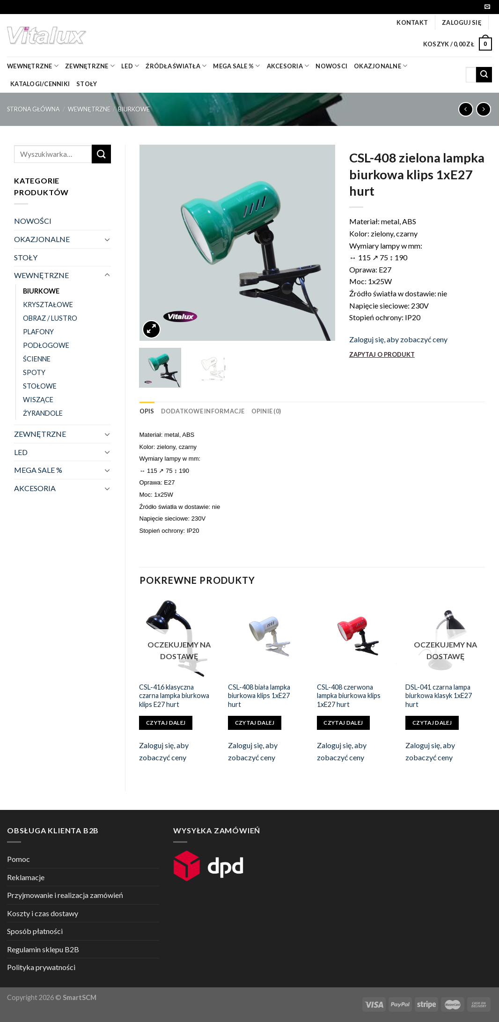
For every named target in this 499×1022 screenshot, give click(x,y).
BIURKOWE (134, 109)
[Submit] (484, 75)
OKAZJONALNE (380, 65)
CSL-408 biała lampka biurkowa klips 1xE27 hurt (259, 695)
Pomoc (18, 858)
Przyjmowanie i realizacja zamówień (65, 894)
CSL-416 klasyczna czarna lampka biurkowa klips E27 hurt (174, 695)
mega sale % (236, 65)
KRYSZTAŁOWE (48, 305)
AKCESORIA (35, 488)
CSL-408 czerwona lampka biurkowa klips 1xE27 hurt (349, 695)
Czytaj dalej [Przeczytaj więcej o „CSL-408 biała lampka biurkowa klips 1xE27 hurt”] (254, 723)
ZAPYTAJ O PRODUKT (382, 354)
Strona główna (33, 109)
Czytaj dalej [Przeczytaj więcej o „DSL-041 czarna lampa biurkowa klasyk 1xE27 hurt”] (432, 723)
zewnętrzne (90, 65)
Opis (146, 411)
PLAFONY (38, 332)
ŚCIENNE (37, 359)
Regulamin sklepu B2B (43, 949)
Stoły (86, 84)
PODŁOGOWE (46, 345)
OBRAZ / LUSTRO (50, 318)
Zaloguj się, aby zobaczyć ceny (398, 339)
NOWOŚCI (32, 220)
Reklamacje (25, 877)
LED (130, 65)
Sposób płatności (35, 930)
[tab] (146, 411)
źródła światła (176, 65)
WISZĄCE (38, 400)
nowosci (331, 66)
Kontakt (412, 22)
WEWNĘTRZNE (89, 109)
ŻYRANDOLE (43, 413)
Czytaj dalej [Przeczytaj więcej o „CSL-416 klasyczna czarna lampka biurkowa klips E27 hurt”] (165, 723)
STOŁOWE (40, 386)
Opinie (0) (266, 411)
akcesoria (288, 65)
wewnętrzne (33, 65)
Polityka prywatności (41, 967)
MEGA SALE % (38, 469)
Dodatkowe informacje (203, 411)
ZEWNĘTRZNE (40, 433)
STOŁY (25, 257)
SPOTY (34, 372)
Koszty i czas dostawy (42, 913)
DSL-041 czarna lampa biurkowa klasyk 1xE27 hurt (438, 695)
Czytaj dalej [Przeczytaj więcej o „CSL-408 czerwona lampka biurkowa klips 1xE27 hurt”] (343, 723)
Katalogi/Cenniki (40, 84)
